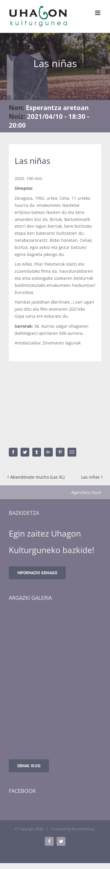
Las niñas (90, 477)
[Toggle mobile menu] (98, 13)
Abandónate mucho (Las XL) (37, 477)
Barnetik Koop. (83, 828)
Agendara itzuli (86, 492)
